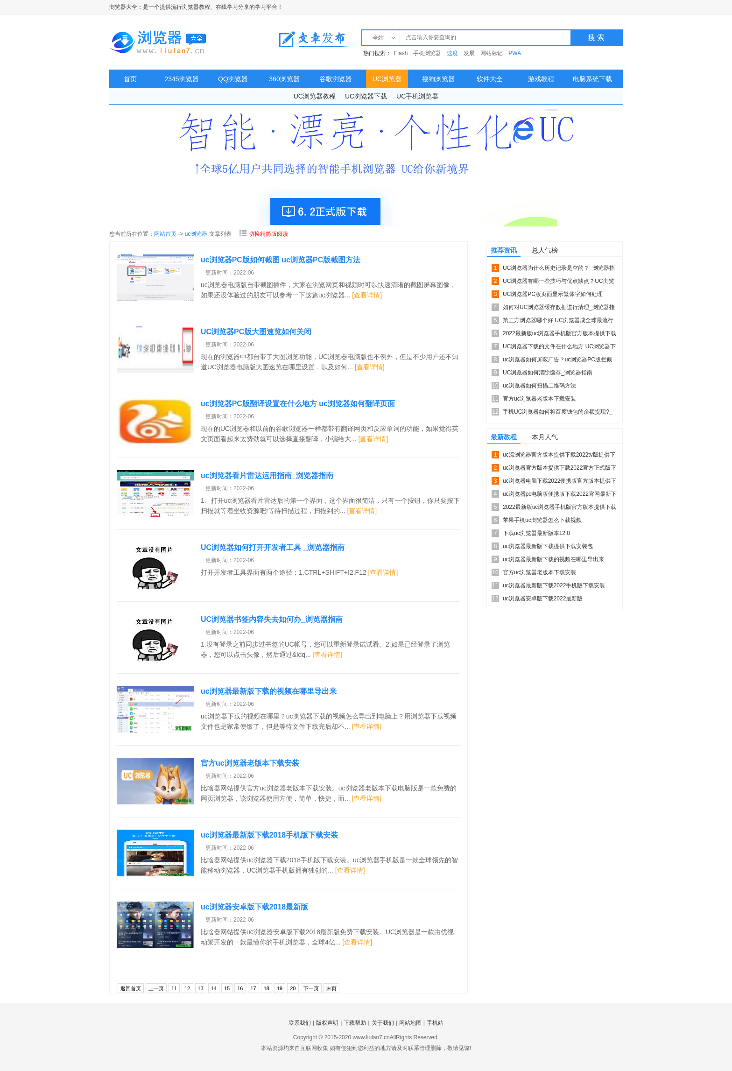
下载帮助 (355, 1023)
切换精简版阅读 (263, 234)
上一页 (156, 988)
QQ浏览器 (233, 79)
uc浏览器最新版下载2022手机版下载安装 (554, 585)
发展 (469, 53)
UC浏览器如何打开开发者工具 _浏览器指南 (273, 547)
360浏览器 (284, 79)
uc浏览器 (196, 234)
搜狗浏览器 (438, 79)
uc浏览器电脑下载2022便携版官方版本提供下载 (559, 482)
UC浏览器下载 (366, 96)
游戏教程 (541, 79)
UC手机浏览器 (417, 96)
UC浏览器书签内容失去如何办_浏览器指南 (272, 619)
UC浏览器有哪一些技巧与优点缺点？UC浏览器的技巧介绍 (558, 283)
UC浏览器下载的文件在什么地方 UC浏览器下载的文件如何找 (559, 348)
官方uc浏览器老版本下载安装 (250, 763)
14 (214, 988)
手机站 (435, 1023)
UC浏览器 (387, 79)
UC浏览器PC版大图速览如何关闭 (256, 332)
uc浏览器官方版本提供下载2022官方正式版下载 (559, 469)
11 (174, 988)
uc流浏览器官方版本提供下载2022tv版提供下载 (559, 456)
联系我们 (300, 1023)
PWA (514, 53)
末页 (331, 988)
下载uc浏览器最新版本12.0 (536, 533)
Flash (401, 53)
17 (253, 988)
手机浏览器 (427, 53)
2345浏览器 (181, 79)
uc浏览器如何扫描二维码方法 (539, 385)
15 (227, 988)
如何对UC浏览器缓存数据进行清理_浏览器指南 (559, 309)
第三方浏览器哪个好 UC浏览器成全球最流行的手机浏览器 (558, 322)
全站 (378, 38)
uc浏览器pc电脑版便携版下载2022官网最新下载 (560, 495)
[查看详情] (367, 295)
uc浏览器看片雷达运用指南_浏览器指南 (267, 475)
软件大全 (490, 79)
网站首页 (165, 234)
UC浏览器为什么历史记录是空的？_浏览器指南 (559, 270)
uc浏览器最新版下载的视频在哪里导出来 (269, 691)
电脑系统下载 (592, 79)
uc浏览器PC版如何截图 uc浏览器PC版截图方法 (280, 260)
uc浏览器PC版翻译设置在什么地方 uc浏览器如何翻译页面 (298, 404)
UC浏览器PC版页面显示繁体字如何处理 (553, 294)
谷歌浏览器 (335, 79)
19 (279, 988)
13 (201, 988)
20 (293, 988)
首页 (130, 79)
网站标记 (491, 53)
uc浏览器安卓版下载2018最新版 (254, 907)
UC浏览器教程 (315, 96)
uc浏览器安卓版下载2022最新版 (543, 598)
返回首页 (130, 988)
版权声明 (327, 1023)
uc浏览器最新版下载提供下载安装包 (548, 546)
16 (240, 988)
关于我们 (383, 1023)
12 (187, 988)
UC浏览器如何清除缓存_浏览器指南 (547, 372)
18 (266, 988)
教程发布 (313, 39)
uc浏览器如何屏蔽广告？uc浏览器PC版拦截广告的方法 (557, 361)
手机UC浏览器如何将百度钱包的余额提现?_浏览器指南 (557, 413)
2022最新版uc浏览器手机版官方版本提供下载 (559, 333)
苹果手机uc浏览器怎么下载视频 (542, 520)
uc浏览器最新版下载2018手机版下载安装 (269, 835)
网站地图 (410, 1023)
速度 (452, 53)
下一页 (311, 988)
